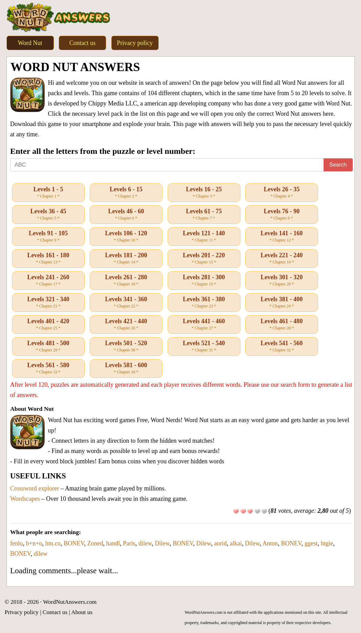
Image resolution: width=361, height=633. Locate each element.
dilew (145, 543)
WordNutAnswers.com (70, 602)
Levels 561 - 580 (48, 368)
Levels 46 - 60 (126, 215)
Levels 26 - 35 (282, 193)
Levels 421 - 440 (126, 324)
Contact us (82, 42)
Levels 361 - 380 (204, 302)
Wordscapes (25, 498)
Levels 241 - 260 (48, 280)
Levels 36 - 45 (48, 215)
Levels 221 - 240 (282, 258)
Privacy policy (135, 42)
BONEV (74, 543)
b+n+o (34, 543)
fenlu (16, 543)
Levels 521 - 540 (204, 346)
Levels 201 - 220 (204, 258)
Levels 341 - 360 (126, 302)
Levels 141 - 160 (282, 237)
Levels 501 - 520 (126, 346)
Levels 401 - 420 (48, 324)
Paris (129, 543)
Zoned (95, 543)
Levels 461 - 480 (282, 324)
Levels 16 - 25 (204, 193)
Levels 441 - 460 (204, 324)
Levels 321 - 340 (48, 302)
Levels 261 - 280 (126, 280)
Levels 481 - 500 (48, 346)
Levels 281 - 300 (204, 280)
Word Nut (30, 42)
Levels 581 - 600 (126, 368)
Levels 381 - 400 (282, 302)
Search (338, 165)
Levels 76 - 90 (282, 215)
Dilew (162, 543)
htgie (327, 543)
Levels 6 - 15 (126, 193)
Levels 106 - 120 (126, 237)
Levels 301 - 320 (282, 280)
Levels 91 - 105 (48, 237)
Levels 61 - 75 (204, 215)
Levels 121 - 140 (204, 237)
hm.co (53, 543)
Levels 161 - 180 (48, 258)
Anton (270, 543)
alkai (236, 543)
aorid (220, 543)
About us (81, 612)
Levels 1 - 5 (48, 193)
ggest (311, 543)
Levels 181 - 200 (126, 258)
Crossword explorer (34, 488)
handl (113, 543)
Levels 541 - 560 (282, 346)
